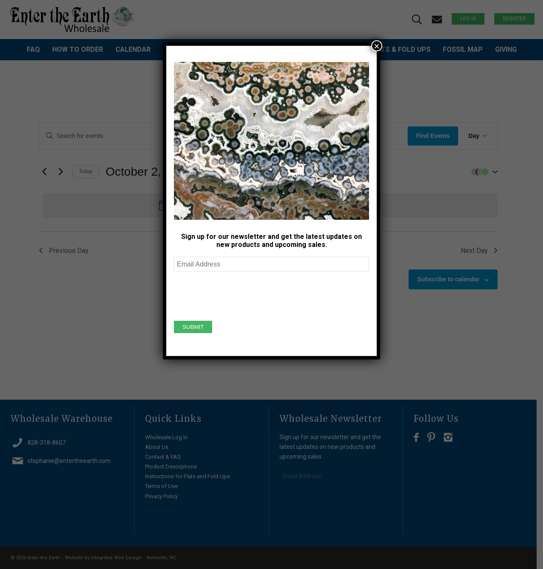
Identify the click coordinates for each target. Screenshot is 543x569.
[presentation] (238, 294)
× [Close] (377, 45)
